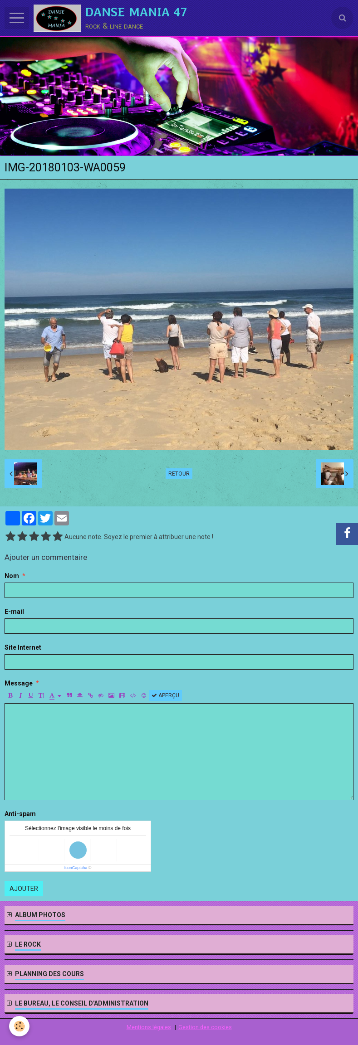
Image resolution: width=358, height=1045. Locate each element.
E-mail (14, 611)
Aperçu (165, 695)
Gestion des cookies (205, 1027)
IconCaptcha (76, 867)
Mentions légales (149, 1027)
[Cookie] (19, 1026)
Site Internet (23, 647)
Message (19, 683)
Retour (179, 474)
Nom (12, 575)
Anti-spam (20, 813)
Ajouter (24, 888)
